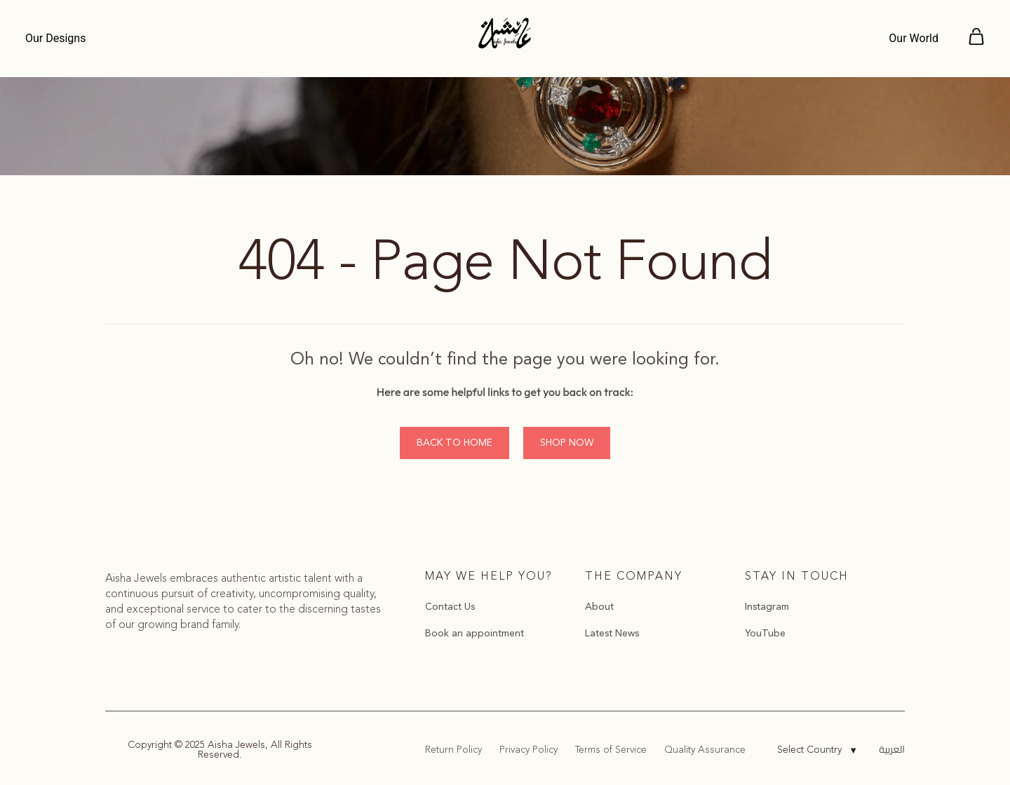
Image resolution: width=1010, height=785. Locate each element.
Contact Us (450, 607)
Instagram (767, 607)
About (599, 607)
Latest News (612, 634)
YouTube (765, 634)
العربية (892, 749)
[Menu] (59, 38)
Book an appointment (474, 634)
